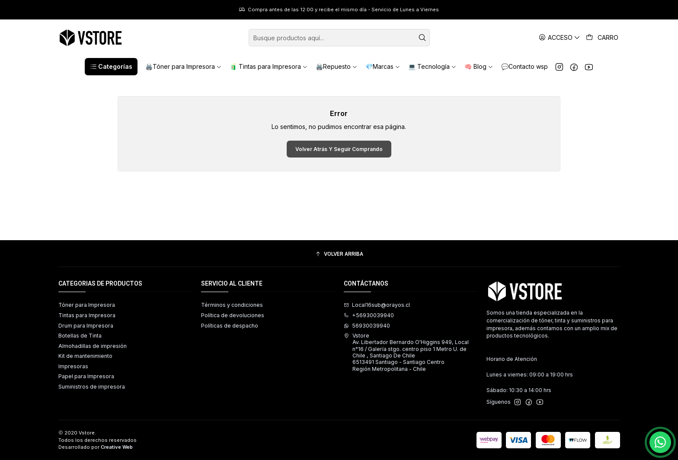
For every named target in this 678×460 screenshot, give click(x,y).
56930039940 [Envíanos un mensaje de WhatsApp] (367, 325)
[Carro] (602, 38)
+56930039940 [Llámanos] (369, 315)
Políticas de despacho (229, 325)
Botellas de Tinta (80, 335)
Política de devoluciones (232, 315)
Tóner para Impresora (86, 305)
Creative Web (117, 447)
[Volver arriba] (339, 254)
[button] (111, 66)
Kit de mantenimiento (85, 356)
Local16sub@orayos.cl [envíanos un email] (377, 305)
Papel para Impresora (86, 376)
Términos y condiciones (232, 305)
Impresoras (73, 366)
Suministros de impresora (91, 386)
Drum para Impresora (85, 325)
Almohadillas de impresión (92, 346)
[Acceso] (559, 37)
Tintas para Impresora (86, 315)
